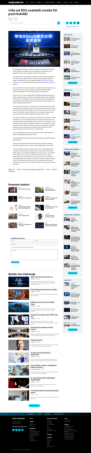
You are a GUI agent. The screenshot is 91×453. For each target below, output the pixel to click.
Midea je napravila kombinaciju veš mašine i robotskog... (75, 173)
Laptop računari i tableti (34, 434)
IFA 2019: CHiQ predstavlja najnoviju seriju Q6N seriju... (75, 155)
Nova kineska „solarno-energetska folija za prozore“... (44, 366)
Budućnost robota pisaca (24, 198)
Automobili (73, 301)
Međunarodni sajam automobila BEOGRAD (70, 431)
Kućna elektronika (35, 369)
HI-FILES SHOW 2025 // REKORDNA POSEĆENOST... (43, 379)
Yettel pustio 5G (36, 340)
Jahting (73, 75)
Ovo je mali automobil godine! (75, 325)
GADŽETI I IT (68, 90)
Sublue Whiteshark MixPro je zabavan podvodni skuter (75, 295)
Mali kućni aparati (75, 170)
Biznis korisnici (67, 421)
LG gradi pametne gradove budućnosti (41, 354)
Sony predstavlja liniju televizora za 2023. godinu (75, 164)
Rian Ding (54, 169)
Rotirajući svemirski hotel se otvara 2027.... (51, 207)
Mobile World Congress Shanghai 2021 (33, 169)
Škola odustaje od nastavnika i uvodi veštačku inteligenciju (75, 267)
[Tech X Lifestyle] (15, 2)
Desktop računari (33, 436)
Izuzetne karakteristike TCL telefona (75, 129)
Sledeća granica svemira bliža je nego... (42, 303)
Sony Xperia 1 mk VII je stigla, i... (75, 137)
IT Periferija (32, 439)
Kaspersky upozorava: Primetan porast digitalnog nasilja (75, 249)
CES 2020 (73, 225)
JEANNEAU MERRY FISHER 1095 (75, 317)
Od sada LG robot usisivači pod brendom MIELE (75, 194)
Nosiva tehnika (33, 430)
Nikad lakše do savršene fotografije (74, 113)
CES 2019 (20, 205)
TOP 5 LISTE (68, 35)
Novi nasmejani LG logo (24, 189)
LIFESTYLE (67, 280)
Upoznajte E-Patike (75, 120)
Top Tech (31, 426)
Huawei (19, 169)
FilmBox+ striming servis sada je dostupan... (51, 198)
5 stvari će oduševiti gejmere (75, 71)
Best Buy (73, 92)
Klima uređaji (49, 423)
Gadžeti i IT (73, 68)
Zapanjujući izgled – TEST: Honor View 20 (75, 95)
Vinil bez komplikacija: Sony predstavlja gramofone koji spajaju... (75, 184)
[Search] (58, 23)
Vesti (16, 20)
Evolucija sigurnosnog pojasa (74, 220)
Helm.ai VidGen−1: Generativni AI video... (50, 189)
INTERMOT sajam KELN (68, 434)
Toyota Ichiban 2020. (23, 215)
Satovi (48, 443)
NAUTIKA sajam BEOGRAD (69, 436)
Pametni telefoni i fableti (75, 135)
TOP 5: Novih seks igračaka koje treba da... (75, 54)
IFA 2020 (73, 199)
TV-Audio (49, 420)
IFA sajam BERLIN (67, 427)
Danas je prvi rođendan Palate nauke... (42, 328)
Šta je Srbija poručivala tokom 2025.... (44, 290)
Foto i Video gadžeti (34, 433)
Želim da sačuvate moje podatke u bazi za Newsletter (22, 247)
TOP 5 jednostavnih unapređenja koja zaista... (44, 392)
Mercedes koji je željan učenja (75, 310)
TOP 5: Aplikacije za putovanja (75, 39)
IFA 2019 (72, 151)
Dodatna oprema (33, 440)
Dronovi (31, 437)
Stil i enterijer (49, 429)
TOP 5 (32, 394)
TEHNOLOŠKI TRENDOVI (72, 215)
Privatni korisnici (67, 420)
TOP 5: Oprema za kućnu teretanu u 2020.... (75, 63)
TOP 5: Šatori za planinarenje (74, 46)
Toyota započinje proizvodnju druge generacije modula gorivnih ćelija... (75, 239)
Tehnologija (11, 171)
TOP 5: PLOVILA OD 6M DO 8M (75, 78)
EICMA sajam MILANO (68, 429)
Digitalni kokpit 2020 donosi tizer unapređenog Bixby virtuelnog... (75, 229)
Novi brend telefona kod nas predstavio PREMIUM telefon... (76, 105)
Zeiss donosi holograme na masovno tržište (75, 258)
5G (14, 169)
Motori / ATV (49, 440)
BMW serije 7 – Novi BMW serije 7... (75, 303)
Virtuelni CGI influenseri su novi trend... (25, 225)
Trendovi (10, 20)
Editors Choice (33, 424)
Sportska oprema (50, 446)
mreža (48, 169)
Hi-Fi (48, 426)
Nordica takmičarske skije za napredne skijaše (75, 286)
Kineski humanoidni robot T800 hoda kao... (44, 316)
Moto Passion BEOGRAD (69, 433)
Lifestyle (73, 235)
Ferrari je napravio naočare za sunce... (50, 216)
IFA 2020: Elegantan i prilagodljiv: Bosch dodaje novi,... (75, 202)
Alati (48, 432)
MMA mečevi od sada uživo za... (42, 277)
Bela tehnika (49, 421)
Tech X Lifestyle (18, 418)
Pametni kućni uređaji (51, 430)
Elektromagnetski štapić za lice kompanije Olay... (24, 207)
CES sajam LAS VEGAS (68, 426)
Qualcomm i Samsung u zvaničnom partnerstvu (51, 225)
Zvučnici (48, 427)
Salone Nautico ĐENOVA (69, 439)
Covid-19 (73, 60)
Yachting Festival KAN (68, 437)
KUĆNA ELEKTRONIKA (71, 149)
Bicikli (48, 445)
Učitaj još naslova (34, 405)
